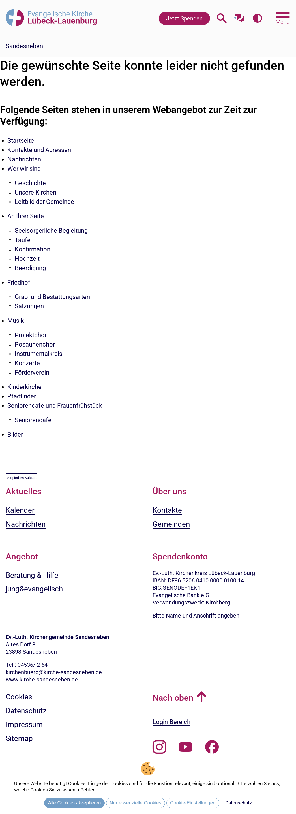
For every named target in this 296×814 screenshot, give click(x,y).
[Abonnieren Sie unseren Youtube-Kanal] (185, 747)
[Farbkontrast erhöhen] (257, 18)
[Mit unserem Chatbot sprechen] (239, 16)
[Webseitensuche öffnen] (222, 18)
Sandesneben (24, 46)
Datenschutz (238, 803)
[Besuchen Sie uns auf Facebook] (212, 747)
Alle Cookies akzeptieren (74, 803)
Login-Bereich (171, 721)
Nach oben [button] (173, 698)
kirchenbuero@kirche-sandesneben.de (54, 672)
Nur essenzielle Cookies (135, 803)
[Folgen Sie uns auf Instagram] (159, 747)
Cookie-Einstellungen (193, 803)
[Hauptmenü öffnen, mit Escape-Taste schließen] (282, 17)
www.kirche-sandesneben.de (42, 679)
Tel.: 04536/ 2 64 (27, 664)
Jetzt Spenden (184, 18)
